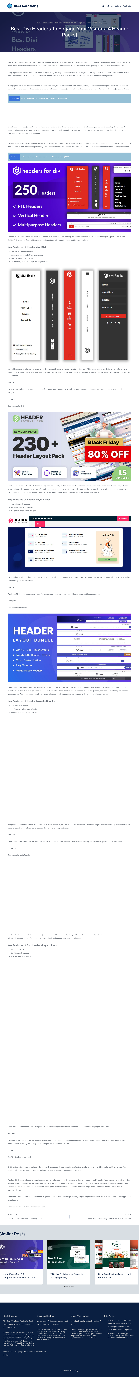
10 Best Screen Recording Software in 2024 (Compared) (101, 1216)
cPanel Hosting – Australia (119, 6)
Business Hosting (45, 1316)
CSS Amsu (109, 1316)
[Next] (134, 1262)
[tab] (64, 1286)
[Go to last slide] (3, 1262)
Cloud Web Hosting (80, 1316)
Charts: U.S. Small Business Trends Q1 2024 (38, 1216)
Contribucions (10, 1316)
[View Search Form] (103, 6)
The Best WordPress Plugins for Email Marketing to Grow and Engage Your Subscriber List (18, 1324)
